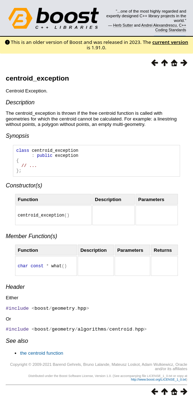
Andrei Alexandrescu (159, 25)
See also (17, 348)
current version (170, 42)
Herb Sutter (123, 25)
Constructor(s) (24, 191)
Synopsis (17, 136)
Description (20, 102)
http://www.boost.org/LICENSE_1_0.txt (158, 386)
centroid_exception (37, 78)
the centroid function (41, 360)
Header (15, 294)
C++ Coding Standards (170, 27)
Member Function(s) (31, 243)
